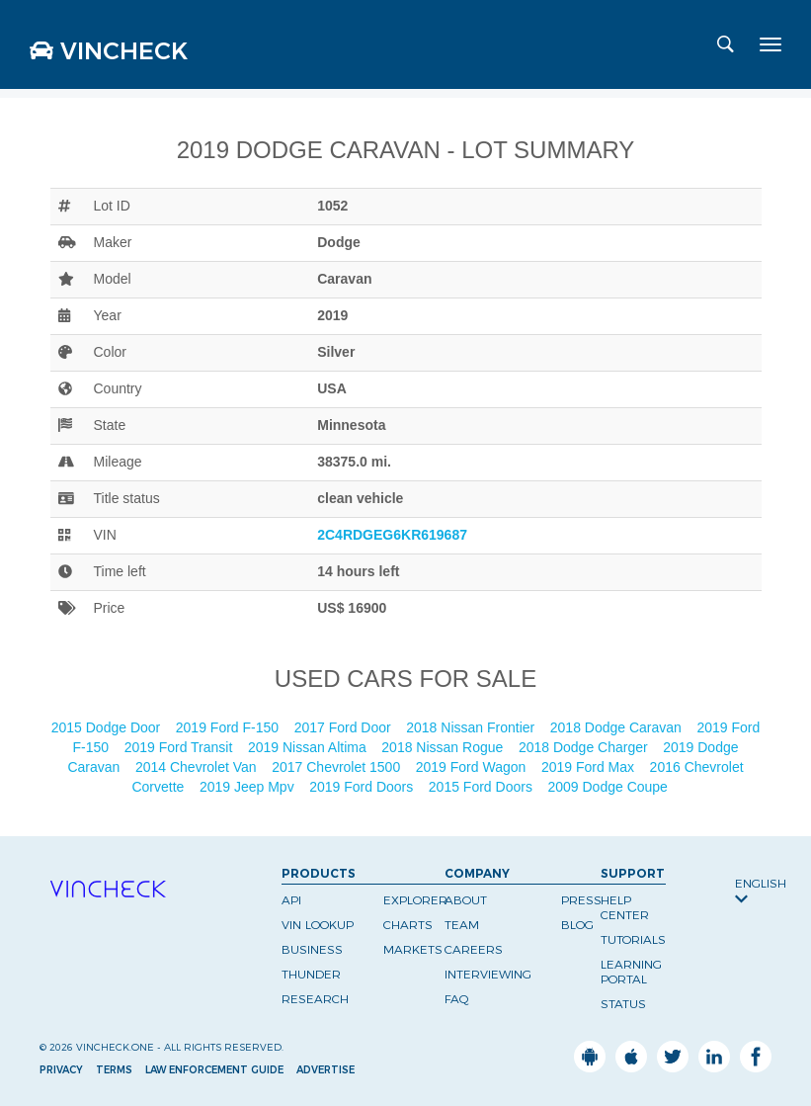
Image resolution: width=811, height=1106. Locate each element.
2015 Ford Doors (482, 787)
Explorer (415, 900)
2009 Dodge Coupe (609, 787)
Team (462, 924)
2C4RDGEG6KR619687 (392, 535)
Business (312, 949)
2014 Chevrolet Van (198, 767)
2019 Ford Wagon (472, 767)
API (291, 900)
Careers (474, 949)
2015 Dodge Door (107, 727)
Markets (413, 949)
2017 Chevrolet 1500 (338, 767)
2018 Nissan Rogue (444, 747)
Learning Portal (631, 971)
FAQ (457, 998)
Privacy (61, 1069)
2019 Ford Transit (180, 747)
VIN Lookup (318, 924)
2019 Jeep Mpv (249, 787)
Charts (408, 924)
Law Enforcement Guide (214, 1069)
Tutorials (633, 939)
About (466, 900)
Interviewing (488, 974)
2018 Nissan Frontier (472, 727)
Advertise (325, 1069)
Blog (577, 924)
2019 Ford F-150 (229, 727)
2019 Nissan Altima (309, 747)
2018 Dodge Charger (585, 747)
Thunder (311, 974)
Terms (114, 1069)
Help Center (625, 907)
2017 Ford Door (344, 727)
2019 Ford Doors (363, 787)
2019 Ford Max (589, 767)
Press (581, 900)
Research (315, 998)
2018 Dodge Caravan (618, 727)
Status (623, 1003)
